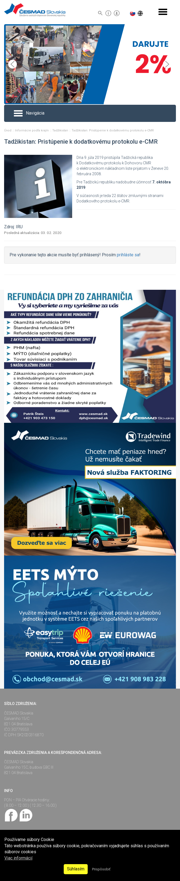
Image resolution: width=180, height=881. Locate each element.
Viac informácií (18, 858)
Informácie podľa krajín (32, 130)
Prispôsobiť (101, 869)
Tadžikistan (60, 130)
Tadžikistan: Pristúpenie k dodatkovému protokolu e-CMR (113, 130)
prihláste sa (128, 254)
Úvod (8, 130)
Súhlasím (75, 868)
